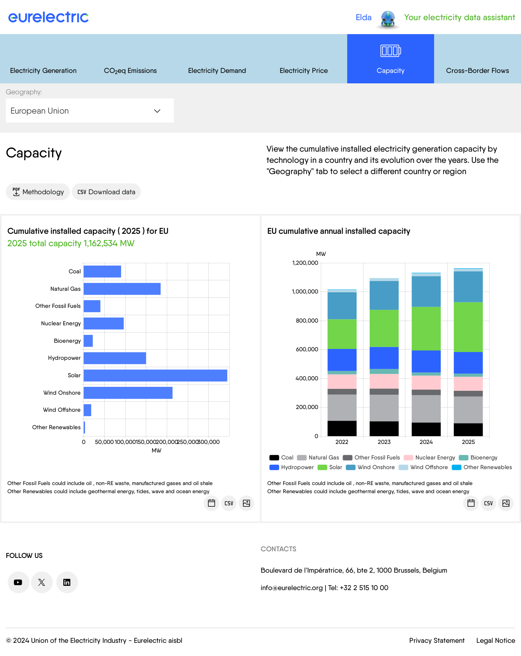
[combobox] (90, 110)
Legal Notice (495, 640)
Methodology (38, 192)
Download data (106, 192)
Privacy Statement (437, 640)
